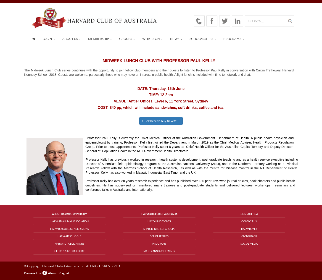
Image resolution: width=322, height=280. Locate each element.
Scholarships (159, 236)
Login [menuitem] (48, 39)
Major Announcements (159, 250)
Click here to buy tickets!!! (161, 121)
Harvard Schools (69, 236)
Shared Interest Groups (159, 228)
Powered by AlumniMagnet (46, 273)
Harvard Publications (69, 243)
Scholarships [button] (203, 39)
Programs (159, 243)
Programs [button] (233, 39)
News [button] (176, 39)
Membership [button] (100, 39)
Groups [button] (127, 39)
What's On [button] (152, 39)
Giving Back (249, 236)
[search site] (269, 21)
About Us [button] (71, 39)
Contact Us (249, 221)
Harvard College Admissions (69, 228)
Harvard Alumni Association (69, 221)
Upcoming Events (159, 221)
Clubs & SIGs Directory (69, 250)
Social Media (249, 243)
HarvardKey (249, 228)
